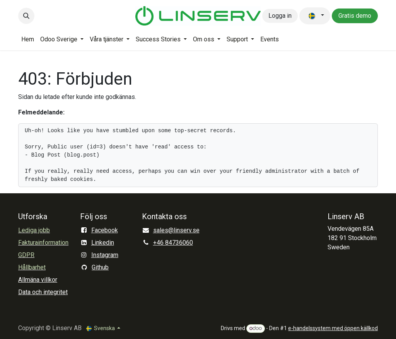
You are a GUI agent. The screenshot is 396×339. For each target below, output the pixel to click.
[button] (26, 16)
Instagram (104, 255)
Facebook (104, 230)
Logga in (280, 15)
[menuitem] (27, 39)
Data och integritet (43, 292)
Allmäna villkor (37, 279)
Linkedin (102, 242)
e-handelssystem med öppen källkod (333, 328)
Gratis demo (354, 15)
